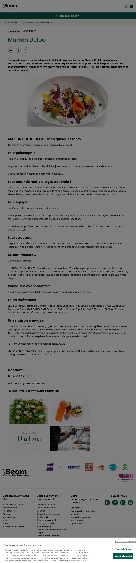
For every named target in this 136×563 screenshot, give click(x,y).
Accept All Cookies (123, 558)
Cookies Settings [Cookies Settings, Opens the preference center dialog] (123, 550)
